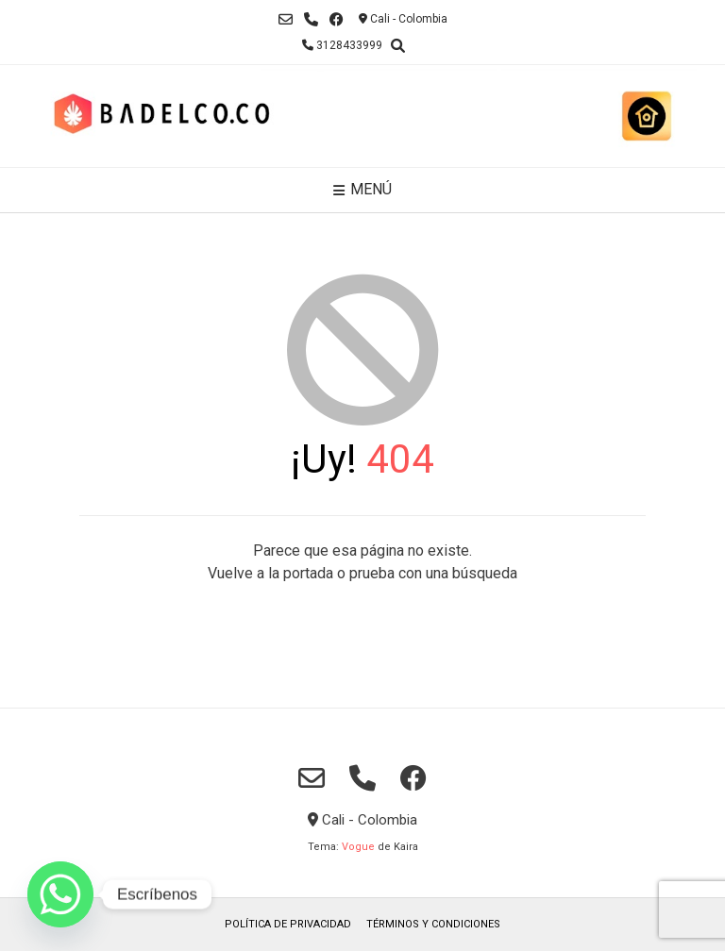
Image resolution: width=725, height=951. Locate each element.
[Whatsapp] (60, 894)
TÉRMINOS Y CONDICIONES (433, 924)
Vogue (358, 847)
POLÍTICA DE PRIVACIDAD (288, 924)
